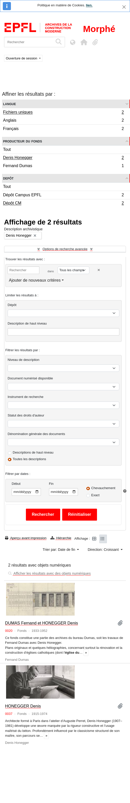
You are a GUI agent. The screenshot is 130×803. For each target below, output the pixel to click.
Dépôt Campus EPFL (63, 195)
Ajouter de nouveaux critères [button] (35, 280)
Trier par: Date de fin (59, 550)
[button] (83, 42)
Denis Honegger (63, 158)
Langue (9, 103)
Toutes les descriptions (29, 459)
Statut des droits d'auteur (26, 415)
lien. (89, 5)
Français (63, 129)
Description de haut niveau (27, 323)
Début (16, 484)
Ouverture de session (22, 58)
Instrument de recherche (25, 397)
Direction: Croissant (104, 550)
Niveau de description (23, 360)
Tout (7, 149)
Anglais (63, 121)
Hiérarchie (61, 538)
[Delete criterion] (99, 270)
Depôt (8, 178)
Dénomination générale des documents (36, 434)
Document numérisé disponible (30, 378)
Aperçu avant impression (25, 538)
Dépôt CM (63, 203)
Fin (51, 484)
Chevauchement (103, 488)
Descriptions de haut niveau (33, 452)
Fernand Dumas (63, 166)
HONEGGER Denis (23, 706)
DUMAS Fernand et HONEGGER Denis (41, 623)
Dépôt (12, 305)
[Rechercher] (28, 42)
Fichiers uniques (63, 112)
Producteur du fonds (22, 141)
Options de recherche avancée (64, 249)
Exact (95, 495)
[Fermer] (124, 7)
